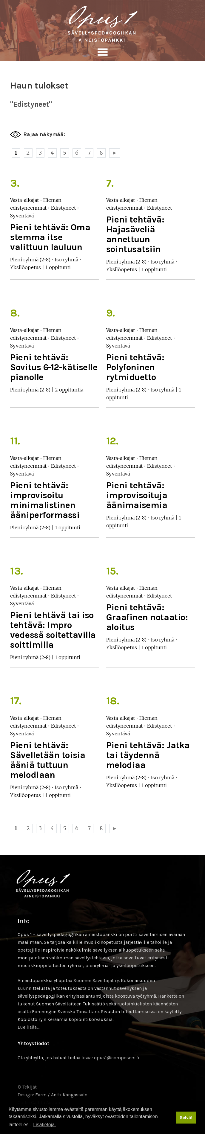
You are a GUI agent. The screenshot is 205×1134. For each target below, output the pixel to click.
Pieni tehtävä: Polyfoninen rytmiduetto (135, 367)
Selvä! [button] (186, 1117)
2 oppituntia (69, 390)
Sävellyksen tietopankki (102, 24)
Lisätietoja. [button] (44, 1124)
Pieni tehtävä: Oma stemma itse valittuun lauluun (50, 237)
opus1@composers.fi (116, 1057)
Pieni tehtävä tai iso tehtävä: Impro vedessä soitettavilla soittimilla (53, 630)
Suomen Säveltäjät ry (96, 980)
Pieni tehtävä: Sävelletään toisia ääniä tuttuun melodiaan (47, 760)
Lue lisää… (28, 1027)
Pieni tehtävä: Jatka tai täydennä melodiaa (148, 755)
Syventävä (22, 216)
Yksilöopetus (25, 267)
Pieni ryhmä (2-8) (30, 260)
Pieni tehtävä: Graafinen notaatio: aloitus (147, 617)
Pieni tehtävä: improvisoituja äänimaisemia (136, 495)
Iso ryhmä (66, 260)
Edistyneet (63, 208)
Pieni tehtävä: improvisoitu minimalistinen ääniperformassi (44, 500)
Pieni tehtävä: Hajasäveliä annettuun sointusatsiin (135, 234)
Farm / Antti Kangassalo (61, 1095)
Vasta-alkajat (24, 200)
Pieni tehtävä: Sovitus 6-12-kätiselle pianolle (53, 367)
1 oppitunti (58, 267)
